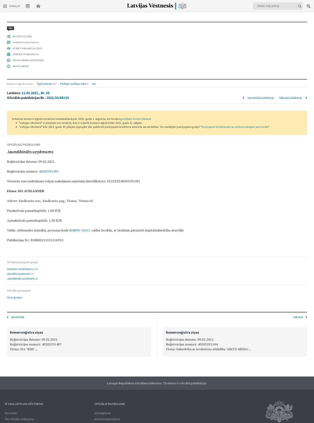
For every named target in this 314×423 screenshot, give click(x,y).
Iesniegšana (102, 413)
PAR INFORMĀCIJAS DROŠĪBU (28, 60)
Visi (94, 84)
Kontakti (11, 413)
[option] (79, 341)
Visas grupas (14, 297)
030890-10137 (79, 230)
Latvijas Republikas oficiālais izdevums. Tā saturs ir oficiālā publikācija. (157, 383)
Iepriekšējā (17, 317)
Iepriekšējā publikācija (261, 98)
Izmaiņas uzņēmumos (20, 269)
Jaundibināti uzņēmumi (20, 278)
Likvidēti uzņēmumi (18, 274)
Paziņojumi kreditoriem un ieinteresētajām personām (235, 127)
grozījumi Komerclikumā (135, 119)
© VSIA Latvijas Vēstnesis (24, 404)
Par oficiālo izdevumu (19, 419)
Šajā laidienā (44, 84)
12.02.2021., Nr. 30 (35, 93)
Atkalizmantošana (107, 419)
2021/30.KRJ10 (57, 98)
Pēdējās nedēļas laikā (73, 84)
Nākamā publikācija (290, 98)
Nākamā (298, 317)
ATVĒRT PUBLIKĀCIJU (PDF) (27, 48)
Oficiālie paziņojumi (109, 404)
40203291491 (49, 171)
